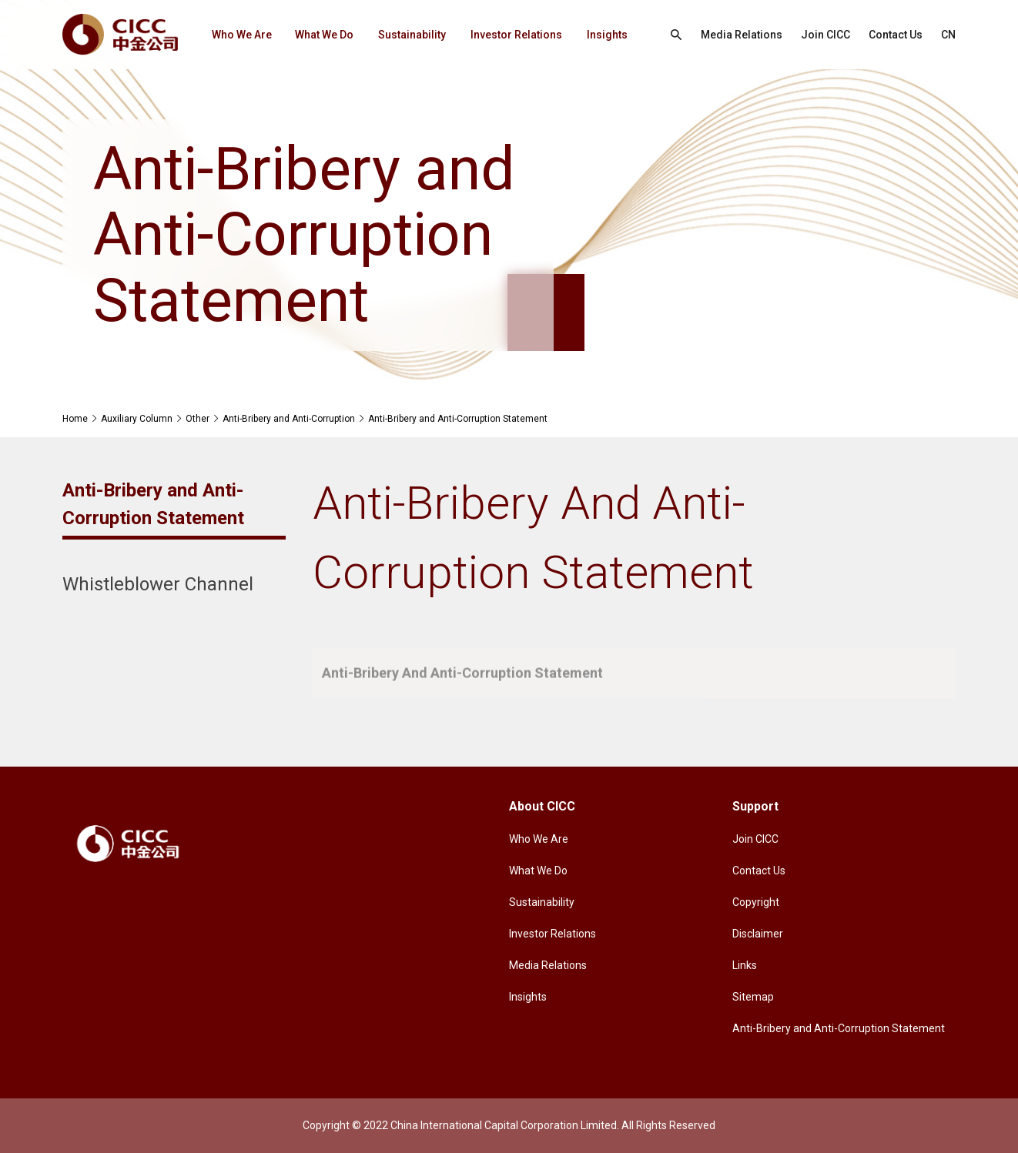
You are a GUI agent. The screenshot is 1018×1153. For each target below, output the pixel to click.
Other (197, 418)
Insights (607, 34)
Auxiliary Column (136, 418)
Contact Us (896, 34)
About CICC (542, 806)
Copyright (755, 902)
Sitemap (753, 997)
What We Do (324, 34)
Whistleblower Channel (157, 584)
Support (755, 806)
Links (744, 965)
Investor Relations (516, 34)
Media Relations (741, 34)
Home (75, 418)
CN (948, 34)
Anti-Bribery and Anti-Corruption (289, 418)
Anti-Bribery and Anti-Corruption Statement (458, 418)
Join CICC (825, 34)
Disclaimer (757, 933)
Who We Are (242, 34)
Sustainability (412, 34)
